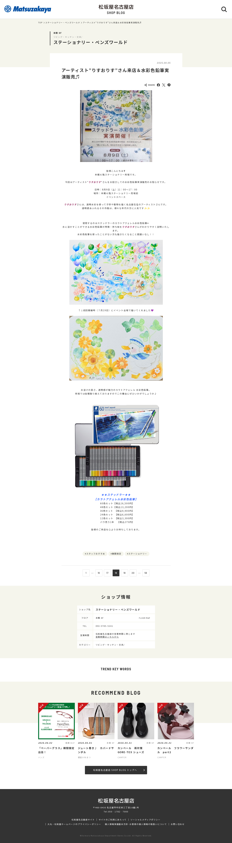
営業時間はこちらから (107, 636)
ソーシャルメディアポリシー (145, 820)
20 (133, 572)
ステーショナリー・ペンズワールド (62, 22)
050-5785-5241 (104, 625)
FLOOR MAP (144, 618)
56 (146, 572)
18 (116, 572)
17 (107, 572)
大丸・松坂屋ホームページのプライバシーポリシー (74, 824)
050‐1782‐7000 (118, 811)
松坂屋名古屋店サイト (83, 820)
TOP (40, 22)
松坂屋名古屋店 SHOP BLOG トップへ (119, 769)
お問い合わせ (178, 824)
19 (124, 572)
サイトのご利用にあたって (113, 820)
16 (99, 572)
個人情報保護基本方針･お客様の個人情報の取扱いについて (136, 824)
